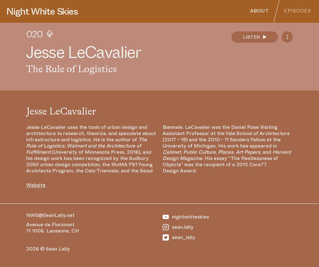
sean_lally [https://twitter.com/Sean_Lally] (179, 237)
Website (35, 185)
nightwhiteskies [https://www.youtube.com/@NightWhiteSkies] (186, 217)
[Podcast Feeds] (287, 37)
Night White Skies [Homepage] (42, 11)
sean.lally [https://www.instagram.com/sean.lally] (178, 227)
